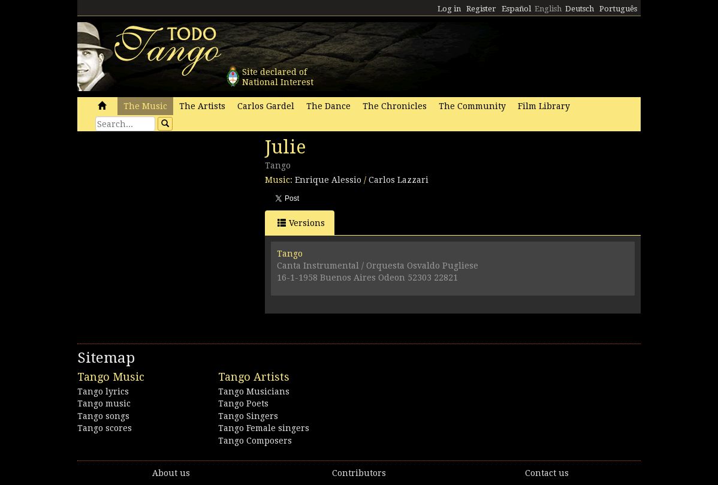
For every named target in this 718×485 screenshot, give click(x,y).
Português (618, 8)
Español (516, 8)
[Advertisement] (167, 219)
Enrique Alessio (328, 180)
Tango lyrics (103, 391)
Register (481, 8)
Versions (301, 223)
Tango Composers (255, 440)
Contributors (359, 473)
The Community (472, 106)
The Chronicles (395, 106)
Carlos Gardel (265, 106)
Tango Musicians (253, 391)
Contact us (547, 473)
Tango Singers (248, 416)
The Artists (202, 106)
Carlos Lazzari (399, 180)
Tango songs (103, 416)
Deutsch (579, 8)
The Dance (328, 106)
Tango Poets (243, 403)
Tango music (104, 403)
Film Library (544, 106)
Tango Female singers (263, 428)
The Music (145, 106)
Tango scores (104, 428)
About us (171, 473)
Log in (449, 8)
